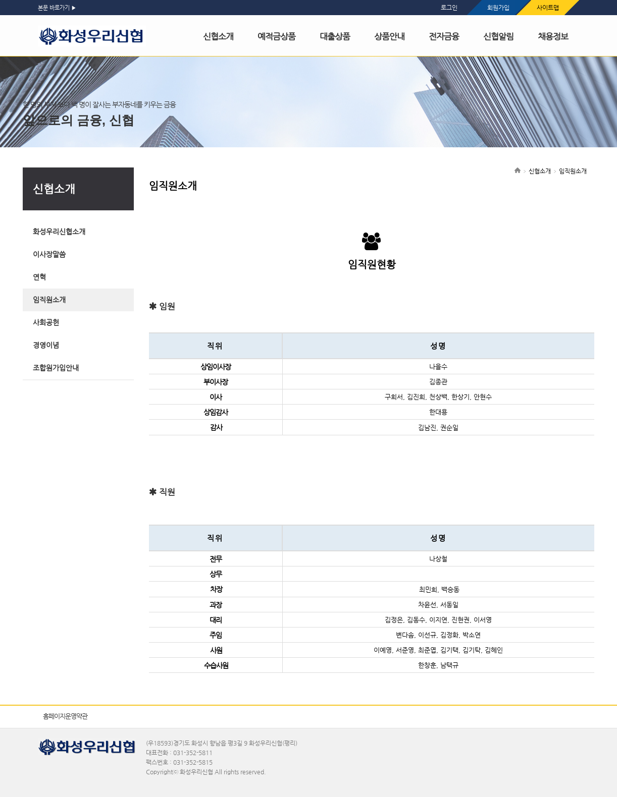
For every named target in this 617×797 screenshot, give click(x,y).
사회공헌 (46, 322)
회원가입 (498, 7)
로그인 (449, 7)
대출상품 (335, 36)
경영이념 (46, 345)
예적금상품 (276, 36)
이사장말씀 (49, 254)
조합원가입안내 (56, 368)
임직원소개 (49, 300)
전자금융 (444, 36)
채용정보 (553, 36)
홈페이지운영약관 (65, 716)
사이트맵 (548, 7)
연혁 (39, 277)
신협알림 (498, 36)
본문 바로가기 (54, 8)
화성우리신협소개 (59, 231)
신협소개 (218, 36)
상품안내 (389, 36)
